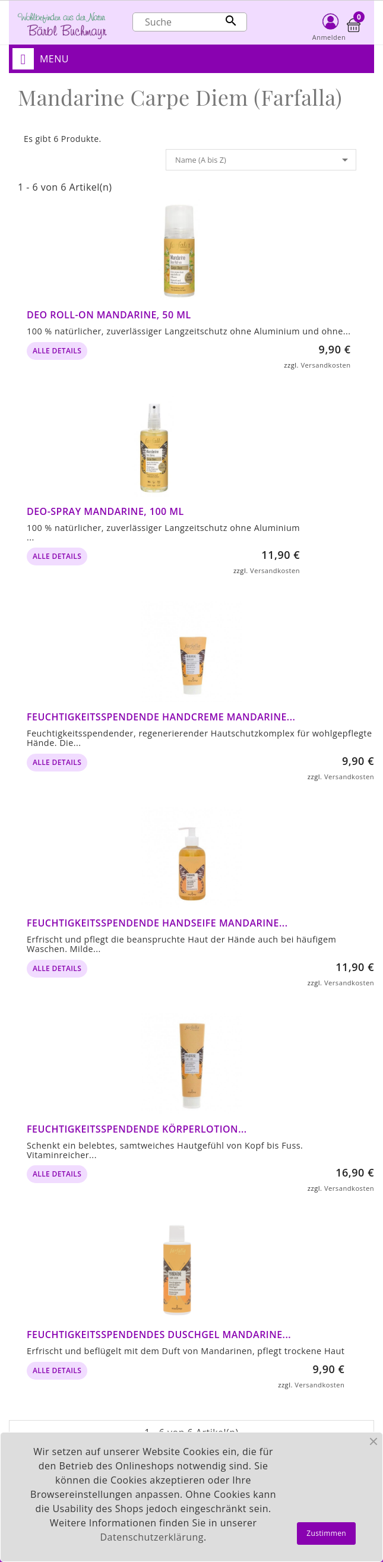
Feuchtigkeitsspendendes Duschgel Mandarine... (159, 1334)
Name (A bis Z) (263, 160)
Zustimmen (326, 1533)
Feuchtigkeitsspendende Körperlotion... (137, 1129)
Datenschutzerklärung (152, 1537)
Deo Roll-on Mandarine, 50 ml (109, 314)
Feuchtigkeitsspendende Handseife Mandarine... (157, 922)
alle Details (57, 351)
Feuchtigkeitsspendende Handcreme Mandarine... (161, 716)
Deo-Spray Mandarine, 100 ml (105, 511)
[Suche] (189, 21)
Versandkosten (325, 365)
